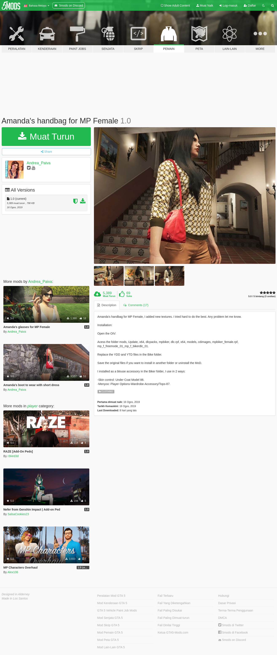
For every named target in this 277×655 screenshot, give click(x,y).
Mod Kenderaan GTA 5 (112, 603)
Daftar (250, 5)
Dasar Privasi (227, 603)
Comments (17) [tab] (135, 305)
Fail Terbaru (165, 595)
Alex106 (12, 572)
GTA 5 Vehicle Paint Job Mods (117, 610)
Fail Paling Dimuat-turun (173, 617)
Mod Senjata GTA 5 (110, 617)
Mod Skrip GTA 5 (108, 625)
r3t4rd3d (13, 456)
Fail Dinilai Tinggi (169, 625)
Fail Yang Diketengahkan (174, 603)
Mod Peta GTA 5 (108, 640)
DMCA (222, 617)
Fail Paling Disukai (170, 610)
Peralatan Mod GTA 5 (111, 595)
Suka (129, 296)
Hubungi (223, 595)
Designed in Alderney (16, 594)
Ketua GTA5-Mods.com (173, 632)
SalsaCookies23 (18, 514)
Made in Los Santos (15, 598)
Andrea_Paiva (39, 163)
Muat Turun (46, 137)
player (32, 406)
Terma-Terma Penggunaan (235, 610)
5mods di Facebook (233, 632)
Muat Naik (204, 5)
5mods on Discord (232, 640)
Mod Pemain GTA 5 (110, 632)
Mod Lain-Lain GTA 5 (111, 647)
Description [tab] (106, 305)
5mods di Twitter (231, 625)
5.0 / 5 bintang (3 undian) (262, 296)
